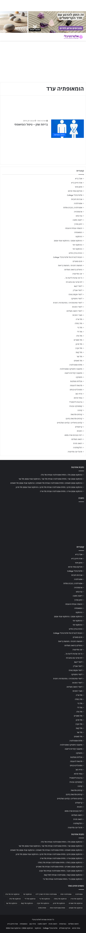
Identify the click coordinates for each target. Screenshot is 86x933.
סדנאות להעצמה (76, 385)
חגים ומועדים (77, 261)
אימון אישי (78, 187)
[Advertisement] (43, 523)
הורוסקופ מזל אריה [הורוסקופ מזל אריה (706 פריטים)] (76, 899)
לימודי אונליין (77, 290)
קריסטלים (78, 427)
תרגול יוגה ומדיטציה (75, 452)
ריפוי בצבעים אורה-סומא (73, 435)
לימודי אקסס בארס (75, 294)
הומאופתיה (78, 232)
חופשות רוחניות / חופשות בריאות (70, 265)
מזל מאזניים (78, 340)
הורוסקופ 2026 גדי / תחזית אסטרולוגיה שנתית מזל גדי (62, 879)
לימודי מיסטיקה (76, 299)
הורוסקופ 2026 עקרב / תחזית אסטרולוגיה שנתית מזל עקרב (60, 871)
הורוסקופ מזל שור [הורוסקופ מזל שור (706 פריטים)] (11, 903)
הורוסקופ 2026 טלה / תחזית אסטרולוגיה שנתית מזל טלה (61, 475)
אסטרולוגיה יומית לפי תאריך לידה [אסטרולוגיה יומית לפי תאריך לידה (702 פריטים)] (46, 894)
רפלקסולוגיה (77, 447)
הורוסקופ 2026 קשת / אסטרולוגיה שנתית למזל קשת (63, 875)
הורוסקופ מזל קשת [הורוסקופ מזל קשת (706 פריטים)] (27, 903)
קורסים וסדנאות (76, 414)
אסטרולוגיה (78, 203)
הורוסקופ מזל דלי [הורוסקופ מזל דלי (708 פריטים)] (30, 899)
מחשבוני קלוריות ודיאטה (73, 373)
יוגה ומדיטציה (77, 274)
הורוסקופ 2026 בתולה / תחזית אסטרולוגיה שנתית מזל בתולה (60, 862)
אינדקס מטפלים (64, 928)
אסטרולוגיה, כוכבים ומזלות (72, 207)
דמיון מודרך (78, 224)
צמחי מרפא (78, 398)
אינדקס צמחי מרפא (75, 191)
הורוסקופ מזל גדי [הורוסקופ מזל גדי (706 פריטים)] (44, 899)
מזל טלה (79, 336)
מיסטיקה (79, 377)
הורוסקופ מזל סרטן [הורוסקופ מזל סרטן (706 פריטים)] (59, 903)
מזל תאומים (78, 361)
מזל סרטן (79, 344)
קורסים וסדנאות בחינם (74, 419)
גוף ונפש (79, 216)
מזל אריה (79, 319)
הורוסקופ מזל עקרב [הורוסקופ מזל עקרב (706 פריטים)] (43, 903)
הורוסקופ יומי (77, 245)
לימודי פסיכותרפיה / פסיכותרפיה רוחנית (67, 303)
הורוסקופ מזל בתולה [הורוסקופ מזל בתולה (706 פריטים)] (60, 899)
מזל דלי (79, 332)
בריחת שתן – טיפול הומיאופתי (31, 124)
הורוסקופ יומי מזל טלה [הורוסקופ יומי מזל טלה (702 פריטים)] (12, 894)
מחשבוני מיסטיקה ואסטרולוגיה (71, 369)
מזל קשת (79, 352)
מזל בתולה (78, 323)
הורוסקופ (79, 236)
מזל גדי (79, 327)
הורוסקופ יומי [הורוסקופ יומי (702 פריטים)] (27, 894)
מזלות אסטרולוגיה (75, 365)
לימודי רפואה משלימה (74, 311)
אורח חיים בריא (76, 183)
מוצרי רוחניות (77, 315)
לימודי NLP (78, 286)
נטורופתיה (62, 924)
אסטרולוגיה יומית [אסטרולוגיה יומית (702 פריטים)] (65, 894)
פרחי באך (78, 394)
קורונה (79, 410)
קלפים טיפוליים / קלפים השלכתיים (69, 423)
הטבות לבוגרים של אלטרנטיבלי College (67, 257)
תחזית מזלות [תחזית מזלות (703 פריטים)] (42, 908)
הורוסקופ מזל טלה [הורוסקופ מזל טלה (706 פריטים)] (15, 899)
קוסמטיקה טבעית (75, 406)
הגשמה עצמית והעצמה (73, 228)
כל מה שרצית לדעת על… (73, 278)
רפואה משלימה (76, 439)
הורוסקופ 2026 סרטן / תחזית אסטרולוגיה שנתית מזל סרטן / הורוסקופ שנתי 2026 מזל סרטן (49, 487)
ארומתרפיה (78, 212)
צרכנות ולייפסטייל (75, 402)
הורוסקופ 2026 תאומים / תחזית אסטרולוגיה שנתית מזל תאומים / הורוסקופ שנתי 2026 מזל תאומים (46, 483)
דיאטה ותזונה (77, 220)
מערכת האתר (41, 121)
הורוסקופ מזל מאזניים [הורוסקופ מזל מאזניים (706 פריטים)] (76, 903)
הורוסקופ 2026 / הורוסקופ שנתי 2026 (68, 241)
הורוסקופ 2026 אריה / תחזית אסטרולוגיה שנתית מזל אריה (61, 491)
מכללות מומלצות (76, 381)
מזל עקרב (78, 348)
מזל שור (79, 356)
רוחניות (79, 431)
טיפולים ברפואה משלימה (73, 270)
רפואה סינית (77, 443)
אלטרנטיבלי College (74, 195)
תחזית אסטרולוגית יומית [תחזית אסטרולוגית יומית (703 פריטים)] (57, 908)
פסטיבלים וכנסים (76, 390)
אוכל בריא (78, 179)
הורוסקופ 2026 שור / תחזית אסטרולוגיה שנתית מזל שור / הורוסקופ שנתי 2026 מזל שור (50, 479)
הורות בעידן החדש (75, 253)
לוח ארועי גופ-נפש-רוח (74, 282)
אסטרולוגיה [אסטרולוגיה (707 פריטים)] (79, 894)
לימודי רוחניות (77, 307)
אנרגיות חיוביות (76, 199)
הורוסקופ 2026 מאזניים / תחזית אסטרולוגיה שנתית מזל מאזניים (59, 867)
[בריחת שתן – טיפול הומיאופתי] (67, 128)
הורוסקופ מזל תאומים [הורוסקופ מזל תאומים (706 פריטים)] (76, 908)
